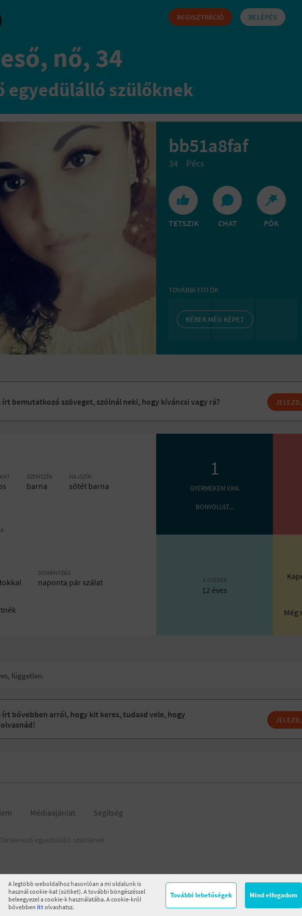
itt (40, 907)
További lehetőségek (201, 895)
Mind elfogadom (273, 895)
